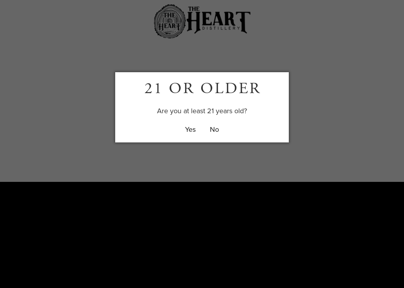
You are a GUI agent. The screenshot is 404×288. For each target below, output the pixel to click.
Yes (190, 129)
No (214, 129)
